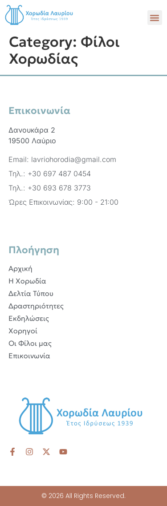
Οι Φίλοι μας (30, 343)
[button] (154, 17)
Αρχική (20, 268)
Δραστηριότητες (36, 305)
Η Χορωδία (27, 280)
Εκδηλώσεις (28, 318)
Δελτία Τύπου (30, 293)
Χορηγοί (22, 330)
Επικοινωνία (29, 355)
